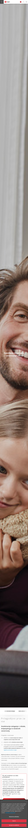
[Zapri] (26, 801)
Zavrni (14, 821)
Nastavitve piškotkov (14, 816)
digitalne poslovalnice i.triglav (10, 750)
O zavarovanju (10, 711)
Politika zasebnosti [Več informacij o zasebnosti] (10, 812)
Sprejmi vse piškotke (14, 825)
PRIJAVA (26, 2)
